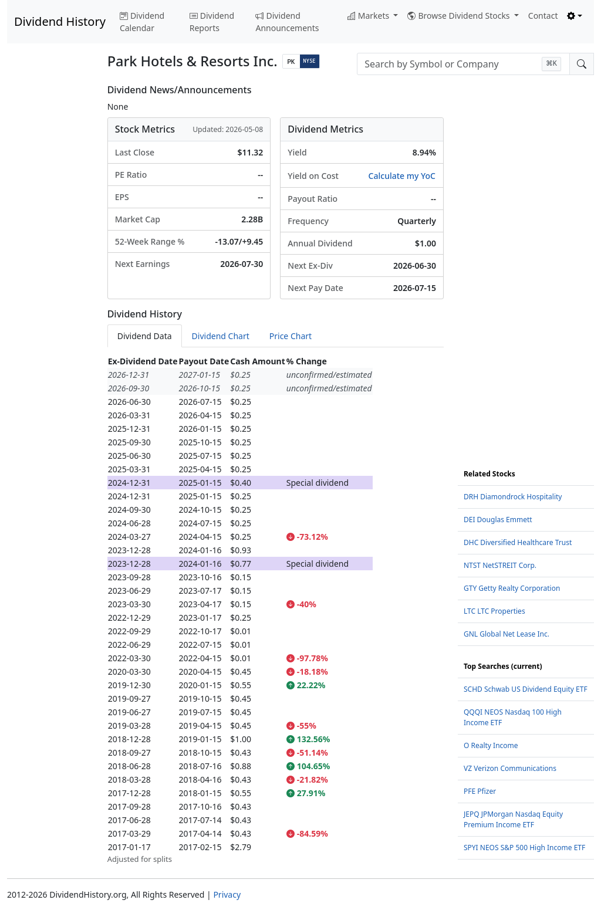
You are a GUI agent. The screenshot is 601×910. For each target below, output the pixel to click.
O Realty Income (491, 745)
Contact (543, 15)
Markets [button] (369, 15)
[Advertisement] (50, 260)
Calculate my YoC (402, 175)
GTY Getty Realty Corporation (512, 588)
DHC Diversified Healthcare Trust (518, 542)
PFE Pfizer (480, 791)
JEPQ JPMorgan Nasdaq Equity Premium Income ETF (513, 819)
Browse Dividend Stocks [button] (459, 15)
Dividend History (60, 21)
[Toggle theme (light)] (574, 15)
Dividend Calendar (142, 21)
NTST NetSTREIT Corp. (500, 565)
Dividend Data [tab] (144, 335)
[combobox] (463, 64)
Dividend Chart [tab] (220, 335)
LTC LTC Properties (494, 611)
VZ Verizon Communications (510, 768)
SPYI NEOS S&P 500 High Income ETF (524, 848)
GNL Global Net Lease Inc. (506, 634)
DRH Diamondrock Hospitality (513, 497)
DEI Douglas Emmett (498, 520)
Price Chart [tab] (290, 335)
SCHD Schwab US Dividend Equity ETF (526, 689)
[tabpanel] (275, 609)
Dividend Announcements (287, 21)
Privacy (227, 894)
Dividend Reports (212, 21)
